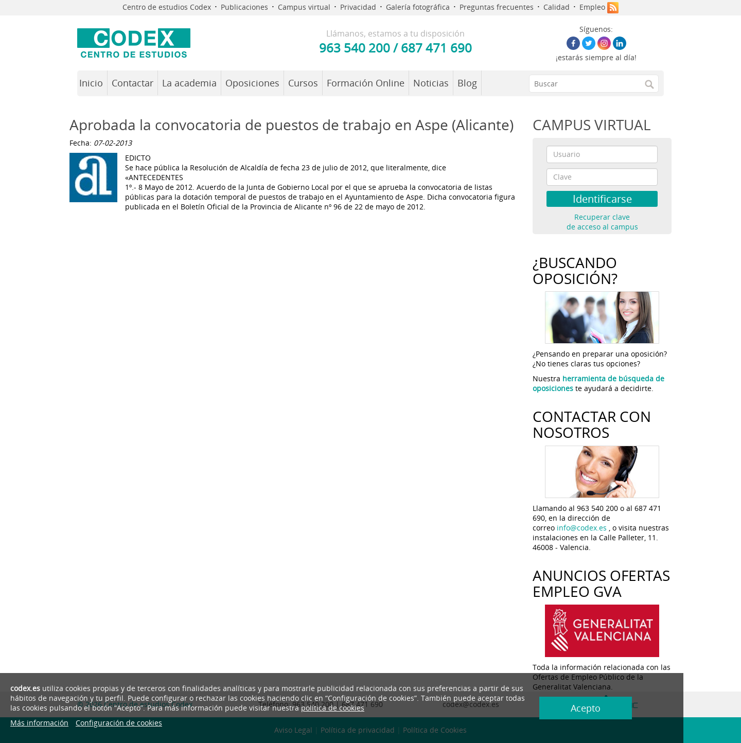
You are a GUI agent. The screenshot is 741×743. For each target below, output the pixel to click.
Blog (467, 83)
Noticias (431, 83)
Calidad (556, 7)
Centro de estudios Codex (166, 7)
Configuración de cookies (119, 723)
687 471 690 (436, 47)
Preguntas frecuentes (497, 7)
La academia (189, 83)
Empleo (592, 7)
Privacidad (358, 7)
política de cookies (251, 708)
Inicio (91, 83)
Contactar (132, 83)
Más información (39, 723)
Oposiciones (252, 83)
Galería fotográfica (418, 7)
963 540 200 (354, 47)
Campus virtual (304, 7)
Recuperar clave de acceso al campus (602, 222)
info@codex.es (582, 528)
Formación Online (365, 83)
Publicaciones (244, 7)
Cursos (303, 83)
